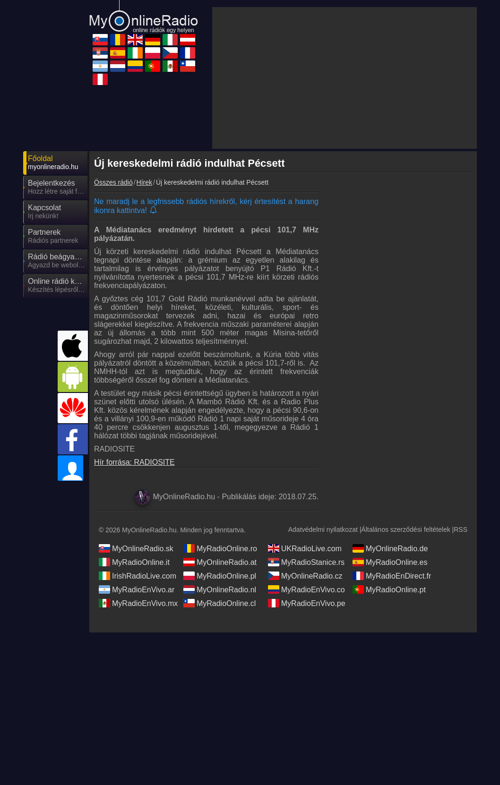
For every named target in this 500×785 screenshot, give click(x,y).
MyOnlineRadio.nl (219, 589)
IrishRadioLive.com (137, 576)
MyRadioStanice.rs (306, 562)
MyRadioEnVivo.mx (138, 603)
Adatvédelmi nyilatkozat (323, 529)
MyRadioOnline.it (134, 562)
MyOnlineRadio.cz (305, 576)
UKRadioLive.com (305, 548)
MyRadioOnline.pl (219, 576)
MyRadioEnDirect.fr (392, 576)
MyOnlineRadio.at (220, 562)
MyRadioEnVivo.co (306, 589)
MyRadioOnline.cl (219, 603)
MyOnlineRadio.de (390, 548)
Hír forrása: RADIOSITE (134, 462)
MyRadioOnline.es (390, 562)
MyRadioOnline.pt (389, 589)
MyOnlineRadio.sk (136, 548)
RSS (460, 529)
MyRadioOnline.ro (220, 548)
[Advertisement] (344, 78)
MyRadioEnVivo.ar (136, 589)
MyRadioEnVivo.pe (306, 603)
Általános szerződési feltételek (405, 529)
